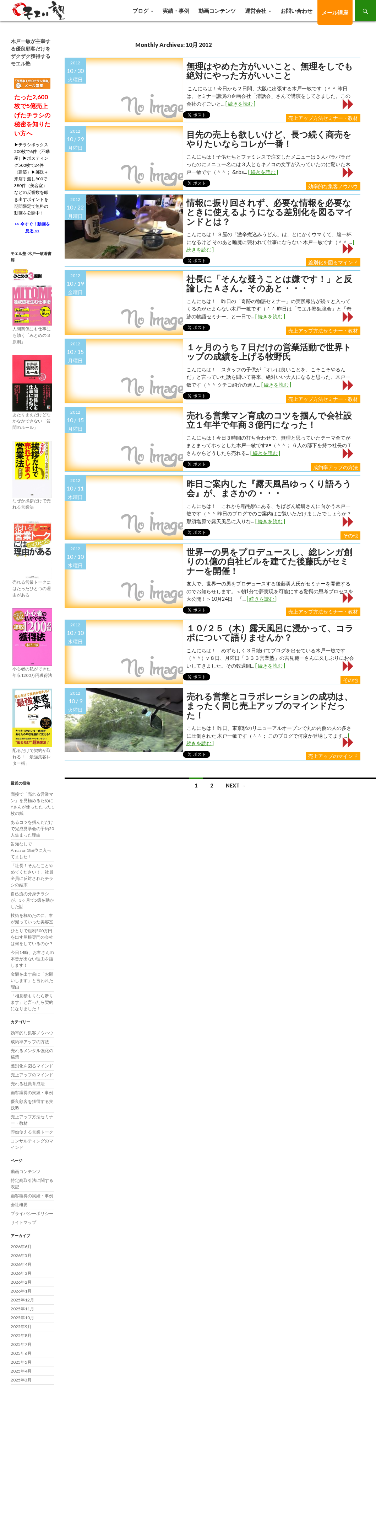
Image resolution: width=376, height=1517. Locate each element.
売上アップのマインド (333, 756)
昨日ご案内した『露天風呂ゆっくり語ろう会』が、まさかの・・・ (269, 488)
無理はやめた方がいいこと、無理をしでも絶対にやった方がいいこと (269, 71)
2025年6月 (21, 1353)
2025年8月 (21, 1335)
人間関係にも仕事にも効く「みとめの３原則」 (31, 335)
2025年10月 (22, 1317)
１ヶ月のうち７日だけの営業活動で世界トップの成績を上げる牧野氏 (269, 352)
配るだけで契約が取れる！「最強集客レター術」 (31, 757)
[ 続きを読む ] (240, 104)
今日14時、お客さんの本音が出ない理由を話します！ (32, 959)
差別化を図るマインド (333, 262)
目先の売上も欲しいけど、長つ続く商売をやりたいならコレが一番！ (269, 139)
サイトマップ (23, 1222)
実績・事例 (176, 10)
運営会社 (255, 10)
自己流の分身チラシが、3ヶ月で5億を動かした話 (32, 900)
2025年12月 (22, 1300)
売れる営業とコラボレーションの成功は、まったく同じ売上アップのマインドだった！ (269, 706)
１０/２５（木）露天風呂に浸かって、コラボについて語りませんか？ (270, 633)
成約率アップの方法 (335, 467)
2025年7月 (21, 1344)
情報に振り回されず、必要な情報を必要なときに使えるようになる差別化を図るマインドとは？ (269, 212)
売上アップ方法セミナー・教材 (323, 118)
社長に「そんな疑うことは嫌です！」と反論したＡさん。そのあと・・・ (269, 283)
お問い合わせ (296, 10)
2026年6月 (21, 1246)
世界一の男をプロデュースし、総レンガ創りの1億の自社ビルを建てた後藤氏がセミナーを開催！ (269, 561)
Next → (236, 786)
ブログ (140, 10)
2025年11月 (22, 1308)
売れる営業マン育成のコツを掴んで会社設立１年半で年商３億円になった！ (269, 420)
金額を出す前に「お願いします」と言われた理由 (32, 980)
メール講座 (335, 12)
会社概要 (19, 1204)
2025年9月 (21, 1326)
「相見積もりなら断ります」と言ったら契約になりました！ (32, 1002)
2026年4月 (21, 1264)
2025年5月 (21, 1362)
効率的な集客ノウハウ (333, 186)
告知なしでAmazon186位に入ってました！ (31, 850)
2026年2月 (21, 1282)
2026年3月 (21, 1273)
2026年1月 (21, 1291)
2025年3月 (21, 1380)
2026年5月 (21, 1255)
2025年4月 (21, 1371)
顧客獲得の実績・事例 (32, 1092)
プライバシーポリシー (32, 1213)
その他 (350, 535)
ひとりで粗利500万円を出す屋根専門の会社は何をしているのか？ (32, 937)
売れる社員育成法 (28, 1083)
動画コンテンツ (217, 10)
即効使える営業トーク (32, 1132)
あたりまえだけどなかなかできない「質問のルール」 (31, 421)
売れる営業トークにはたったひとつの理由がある (31, 588)
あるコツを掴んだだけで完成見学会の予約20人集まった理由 (32, 829)
